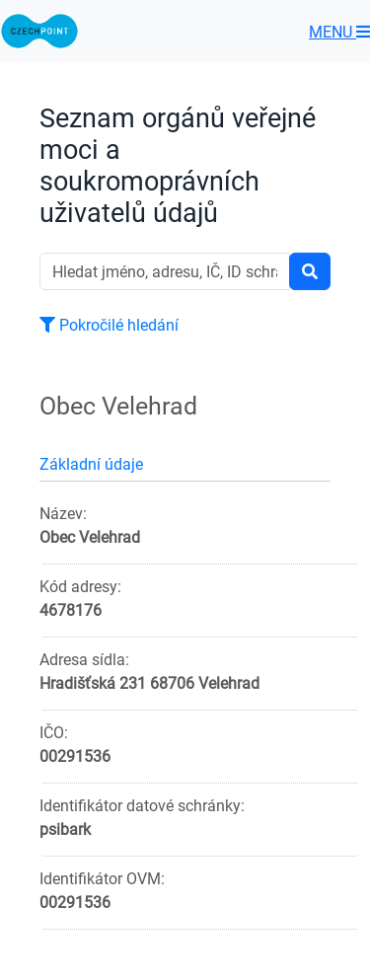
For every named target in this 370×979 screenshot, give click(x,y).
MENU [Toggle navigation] (339, 31)
